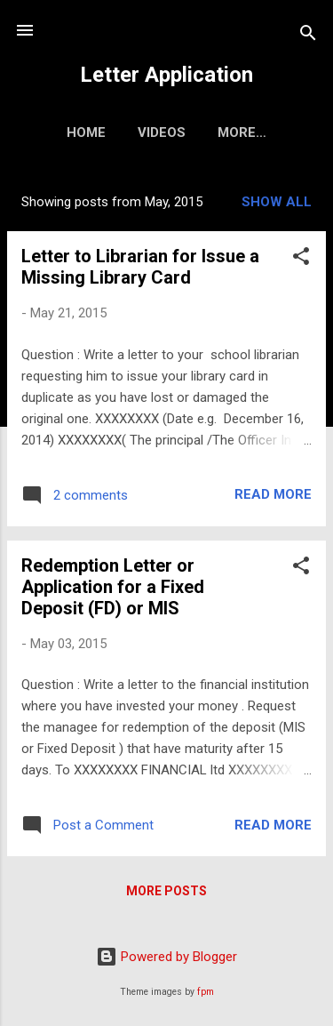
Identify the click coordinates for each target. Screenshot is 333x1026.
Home (86, 132)
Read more (273, 494)
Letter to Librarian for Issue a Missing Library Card (140, 266)
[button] (301, 259)
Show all (277, 202)
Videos (162, 132)
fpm (205, 992)
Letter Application (166, 74)
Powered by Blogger (166, 957)
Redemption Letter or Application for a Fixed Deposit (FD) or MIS (112, 587)
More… (242, 132)
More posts (166, 891)
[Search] (308, 36)
